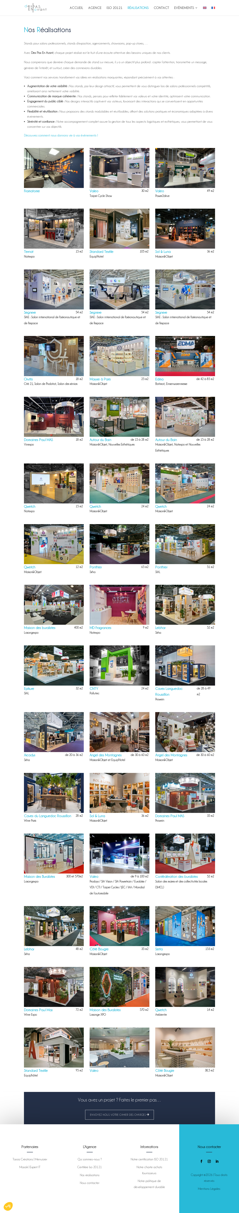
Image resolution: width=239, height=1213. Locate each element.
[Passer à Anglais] (204, 11)
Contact (161, 8)
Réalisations (138, 8)
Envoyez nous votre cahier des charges (118, 1114)
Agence (94, 8)
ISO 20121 (115, 8)
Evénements (184, 8)
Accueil (76, 8)
